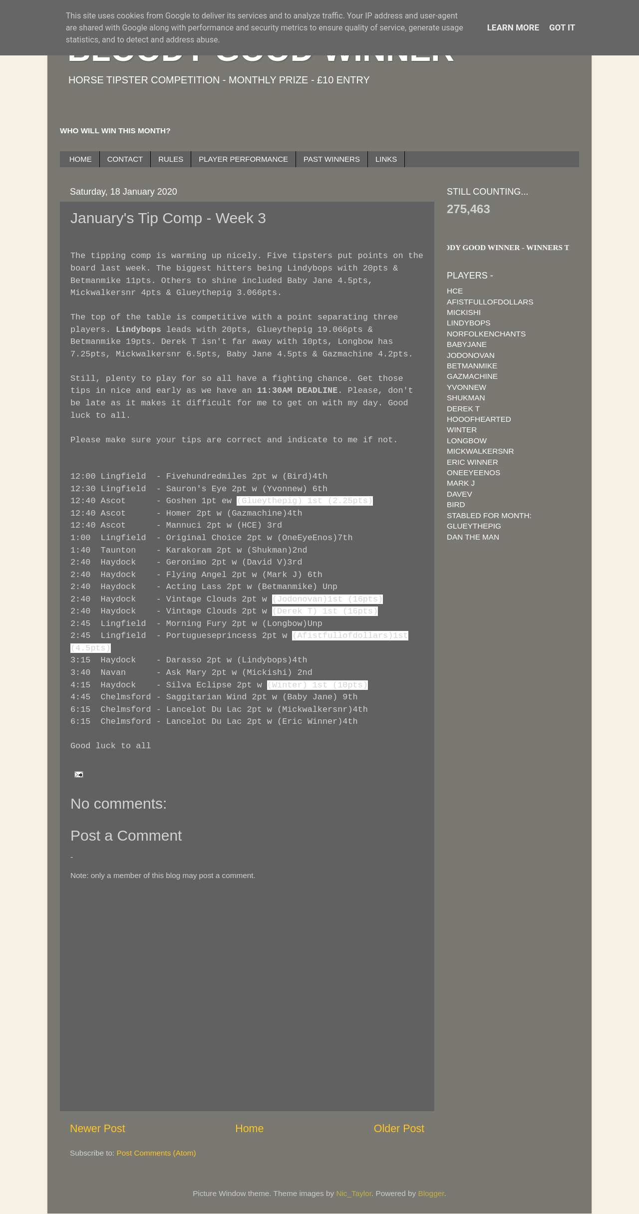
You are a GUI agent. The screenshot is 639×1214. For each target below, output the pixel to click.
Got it (562, 27)
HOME (80, 159)
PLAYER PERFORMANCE (243, 159)
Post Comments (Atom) (156, 1153)
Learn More (513, 27)
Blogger (431, 1193)
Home (249, 1129)
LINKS (386, 159)
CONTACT (125, 159)
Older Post (399, 1129)
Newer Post (97, 1129)
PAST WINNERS (332, 159)
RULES (170, 159)
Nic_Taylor (353, 1193)
